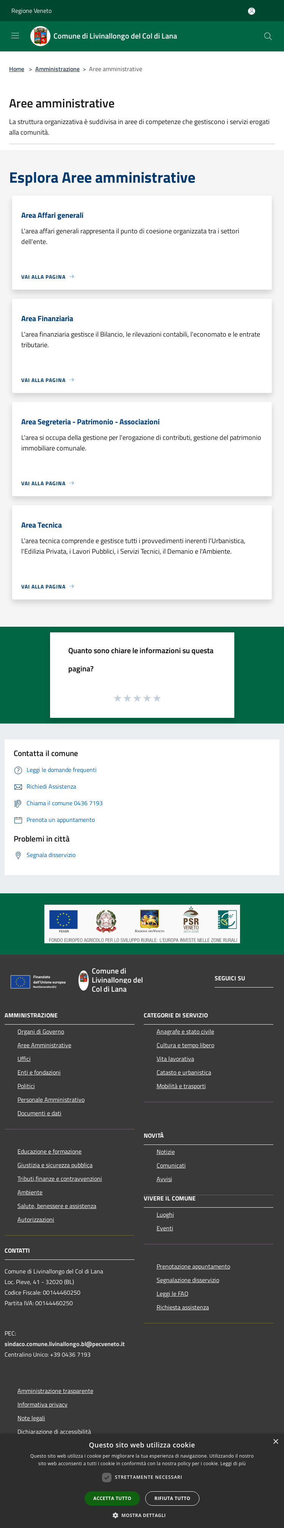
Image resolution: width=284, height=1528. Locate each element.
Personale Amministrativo (51, 1099)
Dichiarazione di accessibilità (54, 1431)
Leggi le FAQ (172, 1293)
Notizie (166, 1151)
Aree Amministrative (44, 1045)
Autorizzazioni (35, 1219)
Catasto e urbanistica (184, 1072)
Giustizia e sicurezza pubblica (55, 1164)
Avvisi (164, 1178)
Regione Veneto (31, 10)
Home (16, 68)
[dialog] (142, 1481)
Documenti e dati (39, 1113)
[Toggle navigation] (15, 35)
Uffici (24, 1058)
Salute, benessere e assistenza (56, 1205)
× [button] (275, 1442)
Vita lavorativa (175, 1058)
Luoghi (165, 1214)
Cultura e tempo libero (185, 1045)
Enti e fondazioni (39, 1072)
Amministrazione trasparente (55, 1390)
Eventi (165, 1228)
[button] (142, 1515)
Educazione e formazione (49, 1151)
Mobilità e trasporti (181, 1085)
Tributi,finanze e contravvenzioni (59, 1178)
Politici (26, 1085)
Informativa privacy (42, 1404)
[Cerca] (268, 36)
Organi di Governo (40, 1031)
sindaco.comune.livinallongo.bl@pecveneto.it (65, 1343)
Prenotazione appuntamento (193, 1266)
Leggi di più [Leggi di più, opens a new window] (233, 1463)
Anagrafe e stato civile (185, 1031)
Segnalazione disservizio (188, 1279)
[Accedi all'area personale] (251, 11)
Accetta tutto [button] (112, 1498)
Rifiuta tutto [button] (172, 1498)
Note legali (31, 1417)
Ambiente (29, 1192)
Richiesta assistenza (183, 1307)
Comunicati (171, 1165)
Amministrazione (57, 68)
